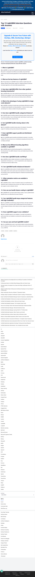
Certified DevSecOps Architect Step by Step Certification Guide (14, 314)
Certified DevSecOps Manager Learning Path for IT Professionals (14, 310)
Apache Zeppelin (4, 358)
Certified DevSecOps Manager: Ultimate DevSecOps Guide (13, 308)
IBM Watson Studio (5, 410)
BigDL (2, 362)
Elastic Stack (3, 395)
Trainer (28, 574)
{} (20, 264)
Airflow (2, 333)
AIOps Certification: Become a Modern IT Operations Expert (13, 292)
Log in (2, 502)
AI (1, 329)
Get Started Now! (17, 57)
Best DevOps (3, 517)
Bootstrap (3, 364)
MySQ (2, 443)
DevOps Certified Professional (11, 4)
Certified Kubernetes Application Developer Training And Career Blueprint (16, 323)
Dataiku (2, 384)
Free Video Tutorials (5, 512)
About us (17, 575)
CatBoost (3, 369)
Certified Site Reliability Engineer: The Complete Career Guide (13, 303)
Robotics (3, 470)
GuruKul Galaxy (4, 528)
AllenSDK (3, 338)
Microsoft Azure (4, 432)
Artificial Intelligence (5, 521)
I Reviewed (3, 556)
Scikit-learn (3, 472)
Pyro (2, 461)
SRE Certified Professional (24, 4)
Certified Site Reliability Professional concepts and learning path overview (16, 299)
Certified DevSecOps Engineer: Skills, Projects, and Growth (13, 312)
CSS (2, 375)
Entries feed (3, 504)
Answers (3, 231)
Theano (2, 481)
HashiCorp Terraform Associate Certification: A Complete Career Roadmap (16, 319)
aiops (2, 331)
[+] (22, 264)
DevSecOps (18, 46)
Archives (3, 493)
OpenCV (2, 450)
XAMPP (2, 485)
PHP (2, 452)
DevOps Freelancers (5, 532)
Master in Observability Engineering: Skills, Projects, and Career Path (15, 316)
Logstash (3, 426)
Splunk (2, 474)
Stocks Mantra (4, 554)
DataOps (2, 523)
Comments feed (4, 506)
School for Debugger (5, 539)
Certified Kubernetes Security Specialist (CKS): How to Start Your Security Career (17, 321)
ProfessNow (3, 550)
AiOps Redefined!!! (5, 12)
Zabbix (2, 489)
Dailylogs (14, 572)
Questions (15, 231)
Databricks (3, 380)
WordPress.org (4, 509)
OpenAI (2, 448)
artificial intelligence (5, 360)
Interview (6, 231)
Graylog (2, 402)
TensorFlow (3, 476)
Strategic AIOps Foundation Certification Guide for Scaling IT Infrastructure (16, 295)
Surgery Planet (4, 543)
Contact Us (7, 572)
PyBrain (2, 459)
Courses (2, 373)
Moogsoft (3, 441)
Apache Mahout (4, 351)
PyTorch (2, 463)
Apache (2, 344)
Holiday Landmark (4, 541)
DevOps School (4, 514)
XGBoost (3, 487)
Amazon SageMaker (5, 340)
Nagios (2, 445)
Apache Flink (3, 349)
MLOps (24, 46)
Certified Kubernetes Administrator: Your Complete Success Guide (14, 325)
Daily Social (3, 377)
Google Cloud (3, 397)
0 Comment (22, 28)
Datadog (2, 382)
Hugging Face (4, 408)
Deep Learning (4, 388)
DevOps (10, 46)
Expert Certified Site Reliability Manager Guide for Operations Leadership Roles (17, 297)
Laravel (2, 419)
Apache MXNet (4, 353)
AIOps (2, 525)
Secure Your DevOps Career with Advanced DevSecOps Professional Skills (16, 305)
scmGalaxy (3, 519)
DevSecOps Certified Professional (11, 6)
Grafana (2, 399)
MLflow (2, 437)
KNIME (2, 417)
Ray (1, 467)
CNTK (2, 371)
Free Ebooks (3, 536)
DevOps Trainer (4, 534)
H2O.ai (2, 404)
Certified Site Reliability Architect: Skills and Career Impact (13, 301)
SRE (14, 46)
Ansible (2, 342)
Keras (2, 413)
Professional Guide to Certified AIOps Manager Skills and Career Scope (15, 283)
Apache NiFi (3, 355)
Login (33, 256)
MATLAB (2, 430)
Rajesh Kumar (8, 28)
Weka (2, 483)
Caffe (2, 366)
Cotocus (2, 552)
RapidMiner (3, 465)
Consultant (7, 574)
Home (2, 19)
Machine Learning (4, 428)
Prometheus (3, 454)
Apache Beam (4, 347)
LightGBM (5, 19)
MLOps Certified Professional (25, 6)
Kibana (2, 415)
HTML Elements (4, 406)
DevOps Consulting (5, 530)
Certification (27, 572)
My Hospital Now (4, 545)
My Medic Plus (4, 547)
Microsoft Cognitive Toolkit (6, 434)
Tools (20, 572)
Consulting (15, 574)
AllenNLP (3, 336)
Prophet (2, 456)
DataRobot (3, 386)
